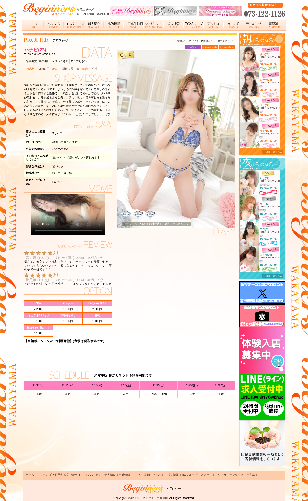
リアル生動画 (141, 474)
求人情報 (173, 474)
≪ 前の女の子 (209, 47)
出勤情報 (124, 474)
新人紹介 (110, 474)
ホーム (30, 474)
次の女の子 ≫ (226, 47)
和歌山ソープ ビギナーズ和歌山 (148, 498)
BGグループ (189, 474)
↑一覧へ (193, 47)
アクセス (206, 474)
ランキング (236, 474)
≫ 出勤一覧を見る (272, 152)
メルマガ (220, 474)
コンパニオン (92, 474)
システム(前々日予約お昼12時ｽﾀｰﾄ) (59, 474)
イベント (158, 474)
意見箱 (250, 474)
